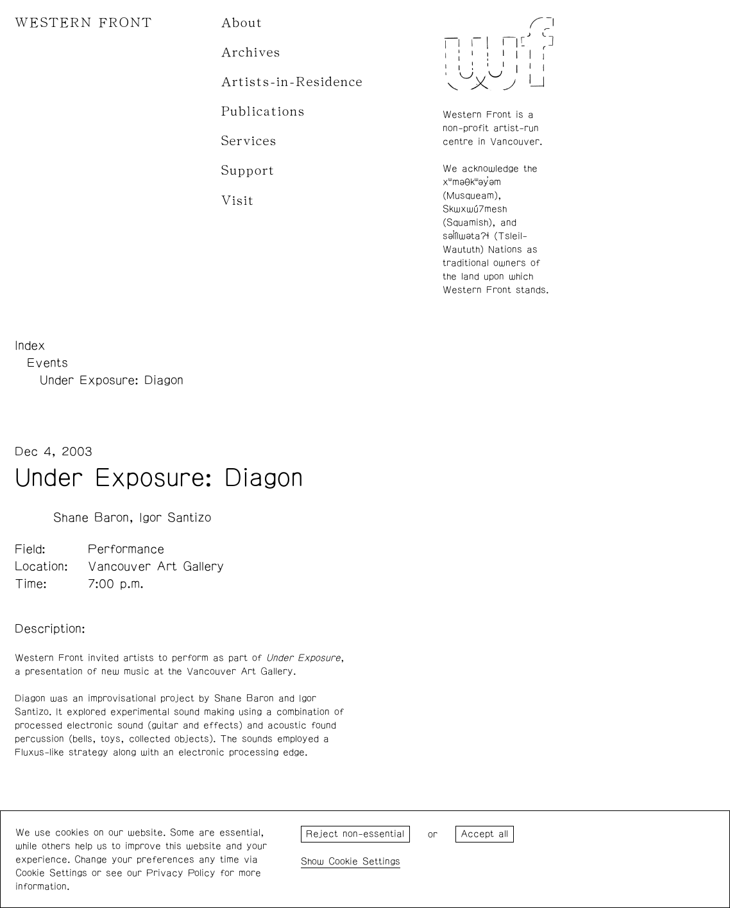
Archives (251, 52)
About (242, 23)
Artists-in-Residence (292, 82)
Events (47, 362)
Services (249, 141)
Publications (263, 111)
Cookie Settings (364, 861)
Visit (238, 200)
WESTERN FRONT (84, 23)
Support (248, 170)
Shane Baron (91, 517)
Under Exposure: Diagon (111, 380)
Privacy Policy (181, 873)
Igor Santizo (175, 517)
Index (30, 345)
